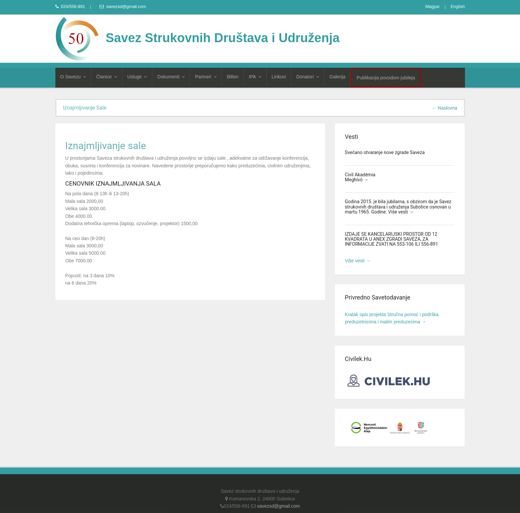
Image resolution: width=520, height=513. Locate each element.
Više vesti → (401, 211)
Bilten (232, 76)
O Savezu (73, 76)
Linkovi (279, 76)
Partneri (206, 76)
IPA (255, 76)
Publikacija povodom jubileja (386, 77)
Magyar (432, 6)
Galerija (337, 76)
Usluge (137, 76)
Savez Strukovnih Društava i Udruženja (197, 38)
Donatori (307, 76)
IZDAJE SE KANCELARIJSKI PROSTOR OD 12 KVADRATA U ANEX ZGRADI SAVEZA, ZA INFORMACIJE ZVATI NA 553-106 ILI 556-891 (391, 239)
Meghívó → (356, 179)
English (458, 6)
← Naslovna (444, 108)
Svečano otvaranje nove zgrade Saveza (385, 152)
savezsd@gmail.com (122, 6)
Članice (106, 76)
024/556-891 (70, 6)
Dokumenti (171, 76)
